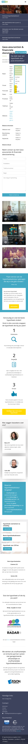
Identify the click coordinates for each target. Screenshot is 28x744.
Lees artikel (7, 529)
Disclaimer (11, 739)
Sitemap (4, 739)
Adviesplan (14, 306)
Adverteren (5, 706)
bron (8, 639)
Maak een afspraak (15, 89)
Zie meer (19, 731)
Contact (4, 708)
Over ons (4, 710)
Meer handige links (6, 698)
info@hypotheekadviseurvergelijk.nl (12, 713)
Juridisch (17, 739)
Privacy (5, 741)
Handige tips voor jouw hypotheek (14, 412)
